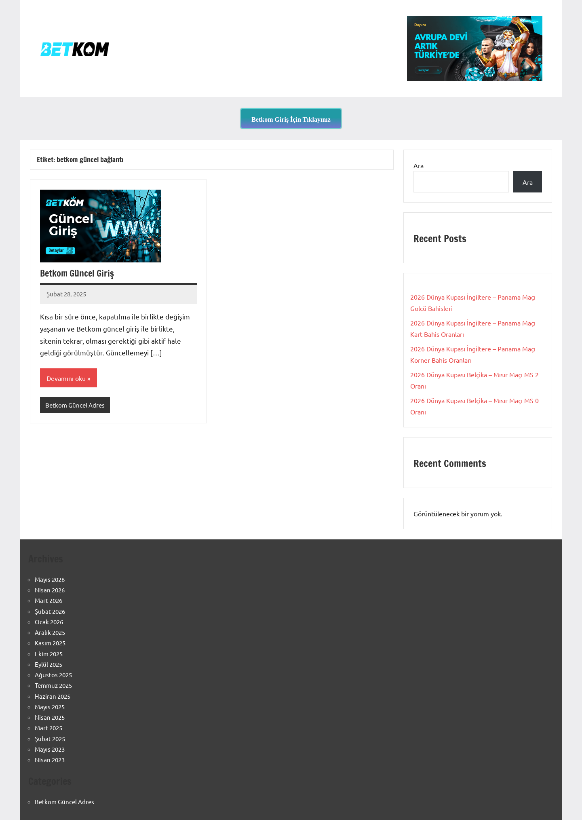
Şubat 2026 (50, 611)
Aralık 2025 (50, 632)
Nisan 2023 (50, 759)
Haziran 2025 (52, 696)
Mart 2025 (48, 727)
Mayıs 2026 (50, 579)
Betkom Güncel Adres (75, 405)
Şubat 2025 (50, 738)
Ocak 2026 (49, 622)
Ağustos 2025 (53, 674)
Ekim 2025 (49, 653)
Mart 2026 (48, 600)
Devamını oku (66, 378)
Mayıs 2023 (50, 749)
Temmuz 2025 (53, 685)
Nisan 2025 (50, 717)
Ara (418, 165)
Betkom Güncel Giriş (77, 273)
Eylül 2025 (48, 664)
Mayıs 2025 (50, 706)
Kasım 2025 (50, 643)
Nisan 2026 (50, 590)
